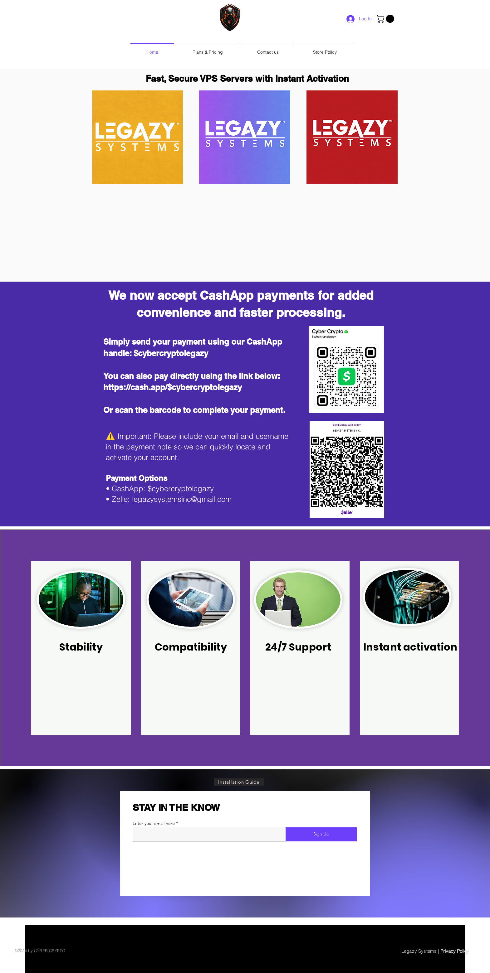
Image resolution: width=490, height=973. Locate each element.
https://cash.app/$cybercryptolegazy (172, 387)
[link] (386, 19)
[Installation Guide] (239, 782)
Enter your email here (154, 823)
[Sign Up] (321, 834)
